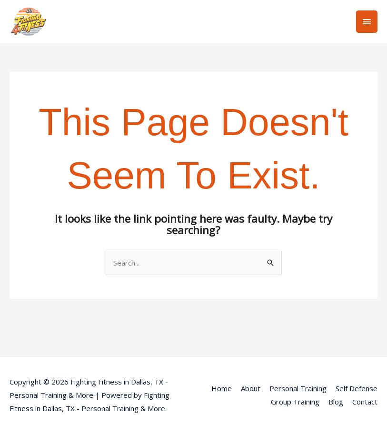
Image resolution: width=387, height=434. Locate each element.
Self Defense (356, 388)
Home (221, 388)
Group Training (295, 401)
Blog (335, 401)
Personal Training (298, 388)
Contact (364, 401)
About (250, 388)
